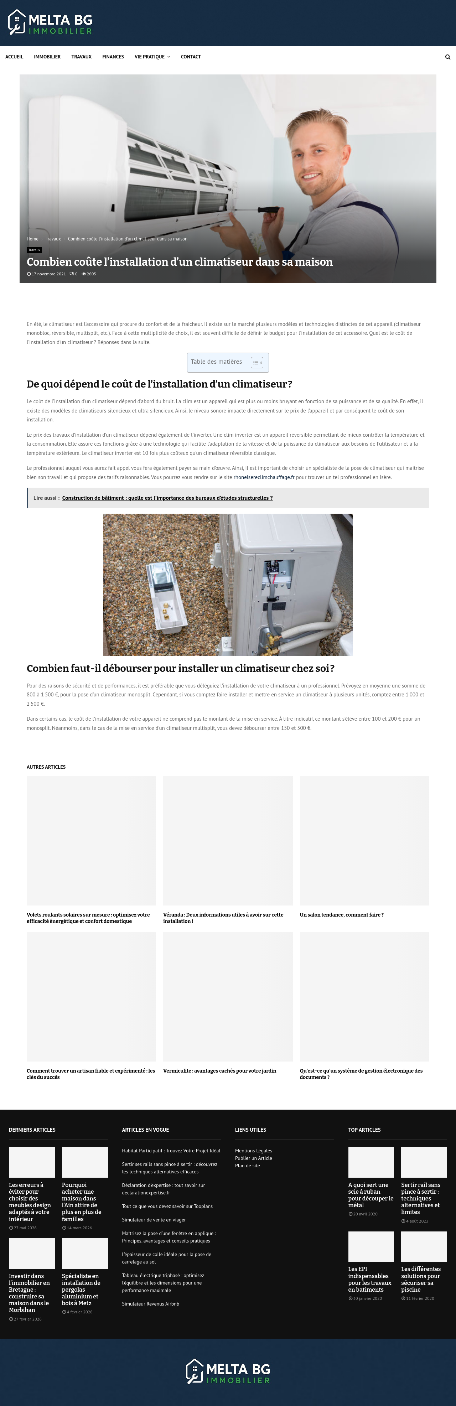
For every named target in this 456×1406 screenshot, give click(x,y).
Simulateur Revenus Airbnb (151, 1304)
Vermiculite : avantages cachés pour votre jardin (219, 1071)
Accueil (14, 56)
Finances (113, 56)
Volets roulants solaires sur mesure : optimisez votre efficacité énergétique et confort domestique (88, 918)
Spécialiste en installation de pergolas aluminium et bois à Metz (81, 1290)
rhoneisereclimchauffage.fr (264, 477)
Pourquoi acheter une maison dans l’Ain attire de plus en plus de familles (82, 1202)
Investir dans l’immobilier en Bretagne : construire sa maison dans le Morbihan (29, 1293)
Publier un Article (253, 1158)
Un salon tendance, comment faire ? (342, 915)
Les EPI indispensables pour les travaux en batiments (370, 1279)
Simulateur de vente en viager (154, 1219)
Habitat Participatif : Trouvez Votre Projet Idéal (171, 1150)
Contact (191, 56)
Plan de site (247, 1165)
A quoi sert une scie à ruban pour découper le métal (371, 1195)
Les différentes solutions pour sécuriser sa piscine (421, 1279)
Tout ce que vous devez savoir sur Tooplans (167, 1206)
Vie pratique (150, 56)
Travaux (81, 56)
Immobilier (47, 56)
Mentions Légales (253, 1150)
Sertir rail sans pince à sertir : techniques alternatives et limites (420, 1199)
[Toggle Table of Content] (253, 363)
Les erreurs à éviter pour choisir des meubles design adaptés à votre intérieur (30, 1202)
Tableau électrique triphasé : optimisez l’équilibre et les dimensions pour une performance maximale (163, 1282)
